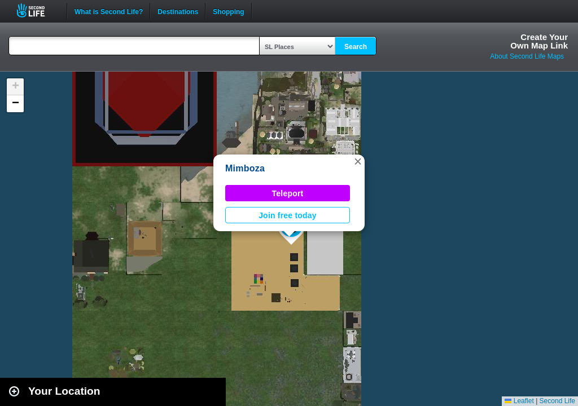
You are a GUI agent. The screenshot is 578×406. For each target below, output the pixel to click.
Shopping (228, 11)
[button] (358, 161)
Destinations (177, 11)
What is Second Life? (109, 11)
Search (355, 47)
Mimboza (245, 168)
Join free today (288, 215)
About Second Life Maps (527, 56)
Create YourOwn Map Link (539, 41)
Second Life (37, 10)
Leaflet (519, 401)
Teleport (288, 193)
